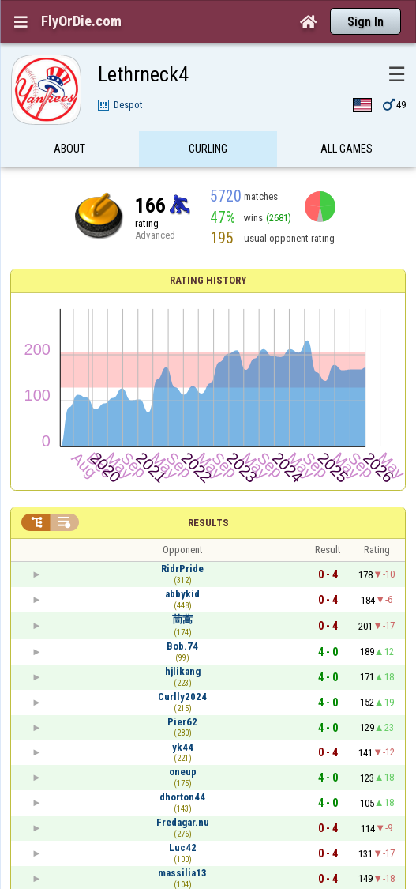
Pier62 (182, 722)
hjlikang (183, 671)
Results (208, 523)
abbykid (182, 594)
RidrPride (182, 568)
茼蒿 (182, 619)
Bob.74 (182, 646)
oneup (183, 772)
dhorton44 (182, 797)
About (69, 152)
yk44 (182, 747)
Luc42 (183, 847)
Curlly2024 (182, 697)
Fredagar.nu (182, 822)
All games (346, 152)
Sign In (365, 21)
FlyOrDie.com (81, 21)
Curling (208, 152)
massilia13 (182, 873)
